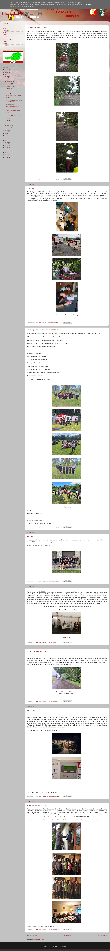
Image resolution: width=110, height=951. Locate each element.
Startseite (67, 935)
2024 (6, 74)
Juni (8, 93)
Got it (99, 4)
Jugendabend (32, 536)
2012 (6, 154)
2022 (6, 130)
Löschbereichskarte (8, 37)
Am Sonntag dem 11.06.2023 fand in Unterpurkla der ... (14, 107)
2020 (6, 135)
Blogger (64, 946)
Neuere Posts (32, 935)
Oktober (9, 83)
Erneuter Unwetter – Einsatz (37, 28)
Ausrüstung (6, 30)
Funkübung (31, 188)
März (8, 123)
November (10, 81)
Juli (8, 91)
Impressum (6, 45)
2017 (6, 143)
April (8, 120)
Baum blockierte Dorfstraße (37, 652)
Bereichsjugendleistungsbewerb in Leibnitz (42, 330)
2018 (6, 140)
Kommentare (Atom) (39, 939)
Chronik (5, 34)
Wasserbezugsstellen (9, 39)
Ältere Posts (102, 935)
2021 (6, 133)
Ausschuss (6, 26)
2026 (6, 69)
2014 (6, 150)
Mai (8, 118)
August (9, 88)
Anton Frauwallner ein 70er (37, 805)
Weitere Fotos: (66, 507)
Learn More (90, 4)
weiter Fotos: (67, 637)
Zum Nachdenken (8, 41)
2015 (6, 147)
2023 (6, 77)
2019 (6, 138)
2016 (6, 145)
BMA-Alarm (31, 710)
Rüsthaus (5, 32)
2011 (6, 157)
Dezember (10, 79)
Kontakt (5, 43)
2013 (6, 152)
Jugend (5, 28)
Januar (9, 127)
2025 (6, 72)
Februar (9, 125)
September (10, 86)
